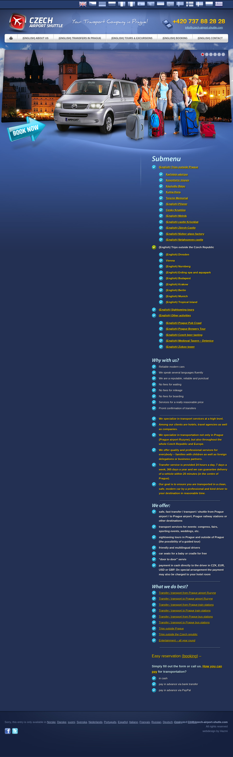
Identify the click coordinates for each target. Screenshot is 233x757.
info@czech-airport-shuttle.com (204, 27)
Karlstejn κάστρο (177, 174)
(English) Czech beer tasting (184, 334)
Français (122, 4)
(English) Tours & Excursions (131, 38)
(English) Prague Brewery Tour (186, 328)
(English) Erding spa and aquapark (188, 272)
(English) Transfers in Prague (80, 38)
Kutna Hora (173, 192)
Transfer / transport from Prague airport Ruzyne (187, 592)
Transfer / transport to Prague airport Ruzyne (186, 598)
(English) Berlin (176, 290)
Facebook (8, 731)
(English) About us (36, 38)
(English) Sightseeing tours (176, 309)
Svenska (180, 4)
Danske (199, 4)
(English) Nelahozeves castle (184, 239)
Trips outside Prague (171, 628)
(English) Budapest (178, 278)
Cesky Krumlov (176, 210)
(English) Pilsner (176, 204)
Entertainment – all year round (177, 640)
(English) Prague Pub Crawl (184, 323)
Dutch (160, 4)
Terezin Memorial (177, 198)
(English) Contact (210, 38)
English (83, 4)
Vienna (170, 260)
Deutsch (102, 4)
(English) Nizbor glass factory (185, 233)
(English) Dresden (177, 254)
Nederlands (96, 722)
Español (141, 4)
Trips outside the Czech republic (178, 634)
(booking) (190, 656)
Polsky (209, 4)
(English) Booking (175, 38)
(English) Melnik (176, 215)
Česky (92, 4)
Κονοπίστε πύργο (177, 180)
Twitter (15, 731)
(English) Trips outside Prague (178, 167)
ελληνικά (219, 4)
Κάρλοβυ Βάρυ (175, 186)
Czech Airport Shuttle (36, 22)
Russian (112, 4)
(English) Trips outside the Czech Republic (186, 247)
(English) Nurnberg (178, 266)
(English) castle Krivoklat (182, 222)
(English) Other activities (175, 315)
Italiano (131, 4)
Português (151, 4)
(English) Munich (177, 296)
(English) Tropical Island (181, 302)
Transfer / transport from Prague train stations (186, 604)
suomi (71, 722)
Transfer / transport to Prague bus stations (184, 622)
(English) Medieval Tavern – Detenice (190, 340)
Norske (170, 4)
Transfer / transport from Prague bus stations (186, 616)
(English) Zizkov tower (180, 346)
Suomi (190, 4)
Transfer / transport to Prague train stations (185, 610)
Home (11, 38)
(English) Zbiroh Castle (181, 227)
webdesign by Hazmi (215, 731)
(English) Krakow (177, 284)
